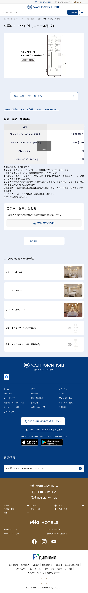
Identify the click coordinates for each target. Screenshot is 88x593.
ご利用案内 (13, 565)
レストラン (63, 389)
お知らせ (34, 403)
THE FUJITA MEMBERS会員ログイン (44, 421)
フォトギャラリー (10, 398)
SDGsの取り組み (65, 398)
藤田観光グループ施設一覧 (57, 534)
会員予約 (35, 565)
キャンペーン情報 (66, 403)
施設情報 (34, 394)
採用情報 (62, 407)
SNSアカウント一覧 (24, 569)
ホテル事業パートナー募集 (61, 569)
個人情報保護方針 (72, 565)
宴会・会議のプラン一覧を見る (28, 96)
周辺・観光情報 (37, 398)
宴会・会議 (30, 19)
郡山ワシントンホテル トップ (13, 19)
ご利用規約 (25, 565)
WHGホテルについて (12, 529)
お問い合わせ (36, 407)
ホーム (6, 389)
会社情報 (58, 565)
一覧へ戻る (33, 241)
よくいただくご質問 (11, 407)
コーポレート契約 (41, 569)
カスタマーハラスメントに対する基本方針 (44, 573)
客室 (33, 389)
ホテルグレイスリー (11, 534)
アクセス (62, 394)
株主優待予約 (47, 565)
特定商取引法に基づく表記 (14, 403)
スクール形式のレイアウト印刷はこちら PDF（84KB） (31, 109)
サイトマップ (9, 412)
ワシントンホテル (53, 529)
